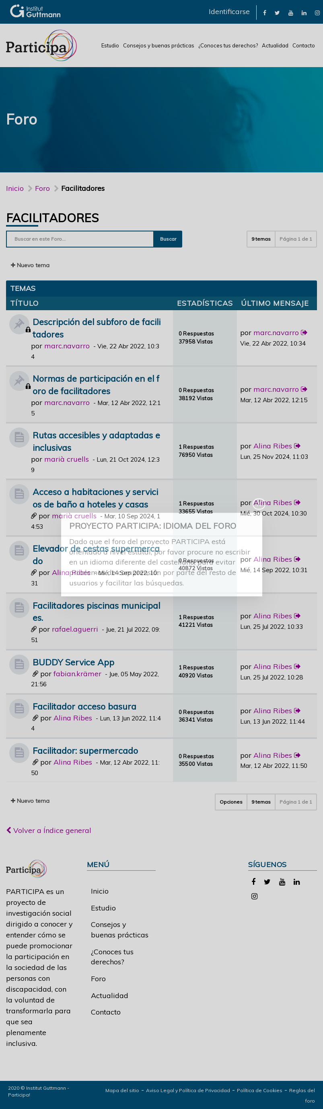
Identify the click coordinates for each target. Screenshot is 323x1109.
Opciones (231, 802)
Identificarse (229, 11)
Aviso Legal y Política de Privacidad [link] (188, 1090)
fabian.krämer (77, 673)
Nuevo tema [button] (30, 265)
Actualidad (275, 45)
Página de (296, 239)
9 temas (261, 239)
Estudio (110, 45)
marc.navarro (67, 345)
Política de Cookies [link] (259, 1090)
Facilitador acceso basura (84, 706)
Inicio (15, 188)
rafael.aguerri (75, 629)
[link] (264, 12)
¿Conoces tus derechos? (228, 45)
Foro (98, 978)
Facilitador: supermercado (85, 750)
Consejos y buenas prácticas (158, 45)
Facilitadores (52, 218)
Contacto (303, 45)
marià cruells (66, 459)
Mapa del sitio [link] (122, 1090)
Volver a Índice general (48, 830)
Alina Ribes (272, 445)
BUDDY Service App (73, 662)
